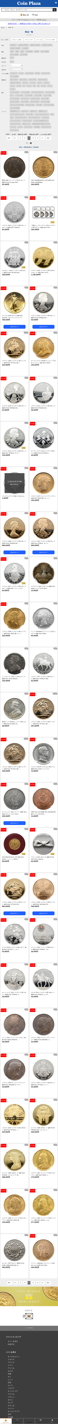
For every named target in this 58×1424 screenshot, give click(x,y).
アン (12, 95)
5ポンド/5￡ (32, 79)
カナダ (10, 1327)
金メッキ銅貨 (14, 54)
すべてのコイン (14, 1312)
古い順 (14, 134)
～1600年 (25, 48)
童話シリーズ (26, 123)
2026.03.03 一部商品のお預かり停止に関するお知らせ (29, 24)
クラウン (25, 82)
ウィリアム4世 (15, 98)
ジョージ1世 (19, 95)
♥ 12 (26, 321)
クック (21, 73)
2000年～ (13, 45)
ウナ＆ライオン (27, 120)
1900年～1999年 (23, 45)
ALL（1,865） (5, 39)
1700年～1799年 (47, 45)
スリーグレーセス (15, 120)
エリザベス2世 (35, 101)
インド (10, 1335)
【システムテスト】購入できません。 (14, 473)
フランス (11, 1318)
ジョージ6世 (24, 101)
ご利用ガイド (13, 1410)
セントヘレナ (45, 73)
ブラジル (11, 1350)
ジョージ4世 (47, 95)
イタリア (11, 1344)
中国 (9, 1329)
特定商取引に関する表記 (17, 1395)
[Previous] (15, 138)
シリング (32, 82)
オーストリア (13, 1347)
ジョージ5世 (45, 98)
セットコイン (14, 130)
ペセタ (12, 89)
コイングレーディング (16, 1408)
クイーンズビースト (21, 117)
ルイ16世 (39, 104)
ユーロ (43, 85)
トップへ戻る (29, 1283)
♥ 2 (26, 152)
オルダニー (14, 73)
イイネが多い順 (44, 134)
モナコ (10, 1355)
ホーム (2, 27)
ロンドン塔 (29, 114)
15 (20, 138)
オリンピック (28, 127)
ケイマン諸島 (14, 76)
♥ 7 (26, 1153)
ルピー (29, 85)
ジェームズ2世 (25, 92)
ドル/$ (19, 85)
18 (33, 138)
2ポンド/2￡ (23, 79)
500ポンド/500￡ (15, 82)
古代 (9, 1370)
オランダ (11, 1361)
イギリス (11, 1315)
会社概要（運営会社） (16, 1387)
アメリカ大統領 (15, 108)
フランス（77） (29, 39)
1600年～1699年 (15, 48)
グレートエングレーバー (17, 114)
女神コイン (33, 111)
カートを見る (13, 1297)
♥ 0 (26, 444)
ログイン (27, 19)
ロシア (10, 1358)
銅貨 (22, 51)
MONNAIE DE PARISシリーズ (41, 123)
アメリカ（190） (50, 39)
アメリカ (11, 1324)
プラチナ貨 (24, 54)
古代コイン (25, 111)
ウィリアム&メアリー (37, 92)
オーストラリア (14, 1367)
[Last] (48, 138)
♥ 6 (26, 275)
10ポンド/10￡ (43, 79)
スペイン (11, 1364)
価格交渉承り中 (14, 315)
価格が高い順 (33, 134)
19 (37, 138)
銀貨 (17, 51)
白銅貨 (36, 51)
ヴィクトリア (24, 98)
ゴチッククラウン (15, 123)
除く (12, 61)
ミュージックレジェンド (41, 114)
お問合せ (11, 1413)
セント (12, 85)
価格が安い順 (22, 134)
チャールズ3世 (45, 101)
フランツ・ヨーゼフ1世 (17, 104)
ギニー (39, 82)
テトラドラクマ (46, 127)
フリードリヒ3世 (48, 104)
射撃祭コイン (42, 111)
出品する (11, 1300)
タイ (9, 1332)
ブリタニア (45, 117)
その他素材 (29, 51)
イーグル (13, 127)
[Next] (42, 138)
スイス (10, 1341)
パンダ (20, 127)
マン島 (37, 73)
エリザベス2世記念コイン (41, 120)
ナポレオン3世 (30, 104)
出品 (36, 15)
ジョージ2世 (28, 95)
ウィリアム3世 (50, 92)
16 (24, 138)
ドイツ (10, 1321)
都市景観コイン (15, 111)
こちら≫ (44, 19)
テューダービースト (34, 117)
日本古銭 (37, 127)
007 (12, 117)
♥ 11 (26, 696)
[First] (9, 138)
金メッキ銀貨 (44, 51)
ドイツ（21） (39, 39)
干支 (52, 114)
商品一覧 (26, 15)
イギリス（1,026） (17, 39)
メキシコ (11, 1352)
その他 (10, 1373)
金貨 (12, 51)
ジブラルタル (29, 73)
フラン (49, 85)
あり (12, 57)
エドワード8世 (15, 101)
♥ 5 (26, 486)
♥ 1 (26, 234)
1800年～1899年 (35, 45)
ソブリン (46, 82)
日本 (9, 1338)
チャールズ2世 (15, 92)
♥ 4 (26, 737)
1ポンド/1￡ (14, 79)
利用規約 (11, 1392)
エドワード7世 (35, 98)
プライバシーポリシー (16, 1389)
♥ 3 (26, 193)
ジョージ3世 (38, 95)
